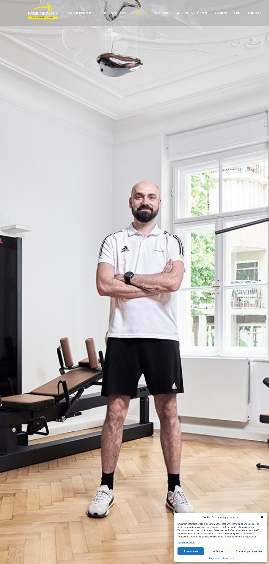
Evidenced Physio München (45, 523)
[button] (262, 517)
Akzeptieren (191, 551)
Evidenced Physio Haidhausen (162, 523)
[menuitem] (82, 13)
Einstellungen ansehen (248, 551)
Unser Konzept (80, 13)
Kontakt (255, 13)
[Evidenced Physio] (43, 10)
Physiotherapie (114, 13)
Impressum (228, 558)
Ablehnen (218, 551)
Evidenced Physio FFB (99, 523)
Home (29, 166)
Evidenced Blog (227, 13)
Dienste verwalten (186, 542)
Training (161, 13)
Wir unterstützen (192, 13)
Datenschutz (215, 558)
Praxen (140, 13)
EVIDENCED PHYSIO (177, 277)
